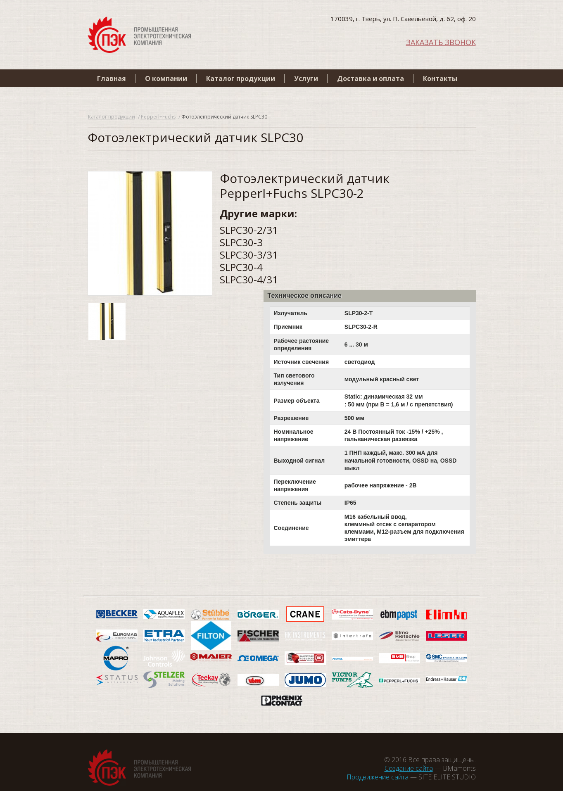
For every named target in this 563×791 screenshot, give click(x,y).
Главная (111, 78)
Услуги (306, 78)
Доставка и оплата (370, 78)
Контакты (440, 78)
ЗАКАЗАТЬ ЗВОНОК (441, 41)
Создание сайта (409, 768)
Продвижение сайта (378, 776)
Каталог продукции (240, 78)
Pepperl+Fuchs (158, 116)
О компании (166, 78)
